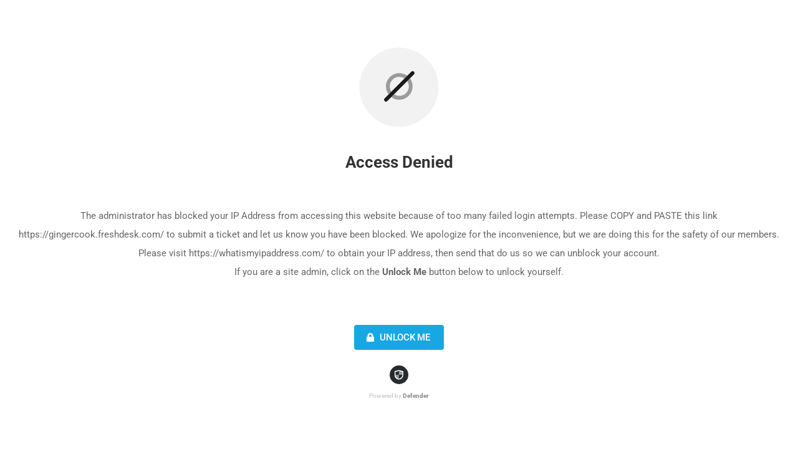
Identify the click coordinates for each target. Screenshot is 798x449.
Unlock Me (396, 337)
